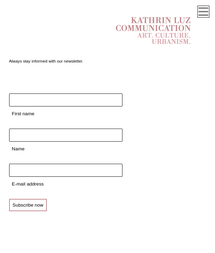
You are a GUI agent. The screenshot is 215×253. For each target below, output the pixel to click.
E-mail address (28, 184)
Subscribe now (28, 205)
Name (18, 148)
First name (23, 113)
